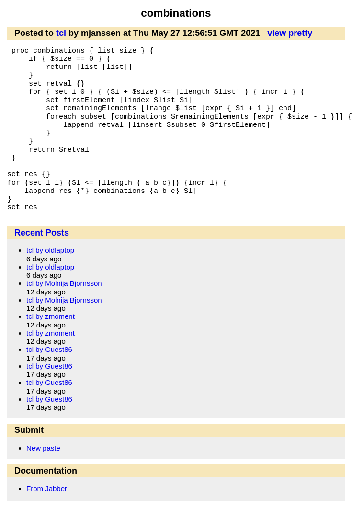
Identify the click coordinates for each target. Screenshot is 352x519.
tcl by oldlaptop (50, 250)
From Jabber (46, 489)
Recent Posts (41, 232)
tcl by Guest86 (49, 349)
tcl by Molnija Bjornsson (64, 283)
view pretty (289, 33)
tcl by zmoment (50, 316)
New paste (43, 448)
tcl (61, 33)
